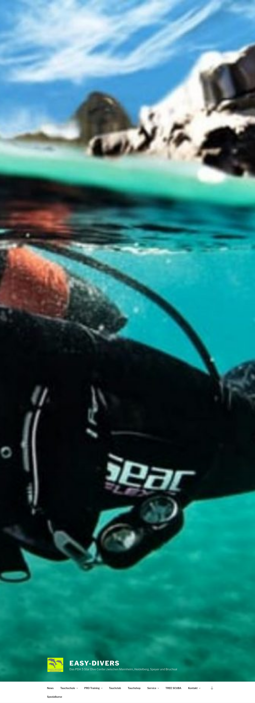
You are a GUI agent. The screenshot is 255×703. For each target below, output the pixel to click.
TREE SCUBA (173, 688)
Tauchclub (115, 688)
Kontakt (194, 688)
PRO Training (93, 688)
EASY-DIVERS (94, 663)
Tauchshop (134, 688)
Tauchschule (69, 688)
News (50, 688)
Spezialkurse (54, 696)
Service (153, 688)
